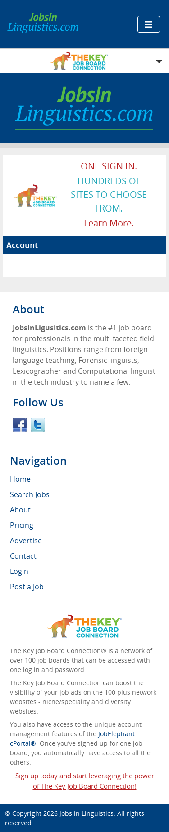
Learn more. (109, 223)
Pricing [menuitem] (21, 525)
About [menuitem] (20, 510)
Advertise (26, 540)
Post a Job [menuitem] (27, 587)
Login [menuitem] (19, 571)
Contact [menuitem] (23, 556)
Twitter (38, 425)
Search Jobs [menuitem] (30, 494)
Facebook (20, 425)
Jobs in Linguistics (86, 813)
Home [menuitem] (20, 479)
